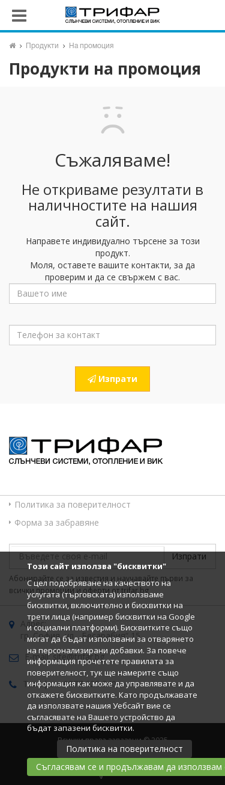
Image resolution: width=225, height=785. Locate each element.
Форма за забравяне (56, 522)
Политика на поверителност (124, 748)
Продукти (42, 46)
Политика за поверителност (72, 504)
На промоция (91, 46)
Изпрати (112, 378)
